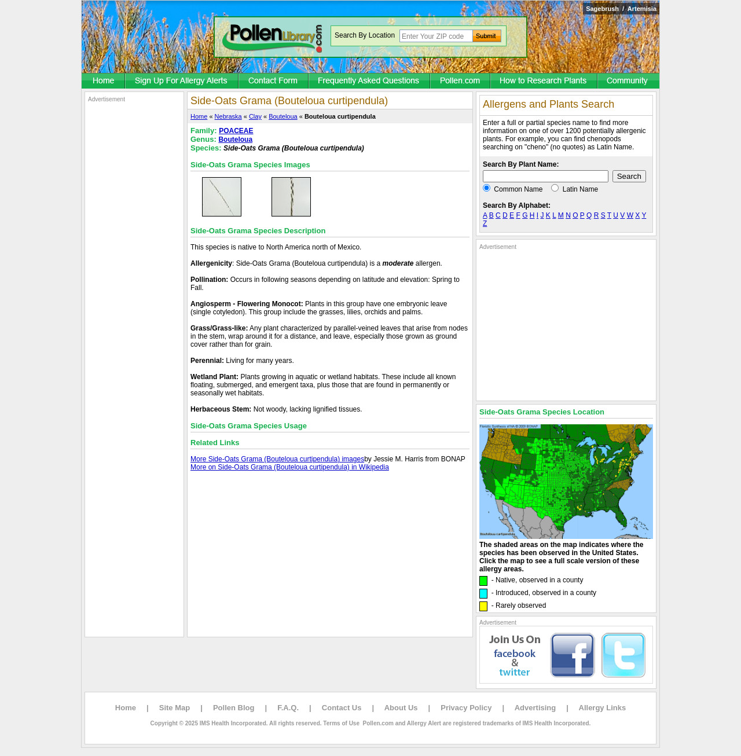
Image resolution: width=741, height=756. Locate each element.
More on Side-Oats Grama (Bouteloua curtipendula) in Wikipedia (289, 467)
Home (198, 116)
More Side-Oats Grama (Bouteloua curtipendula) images (277, 459)
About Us (401, 707)
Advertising (535, 707)
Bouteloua (283, 116)
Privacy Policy (466, 707)
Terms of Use (341, 723)
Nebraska (228, 116)
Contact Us (342, 707)
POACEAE (236, 131)
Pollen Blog (234, 707)
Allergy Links (602, 707)
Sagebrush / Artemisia (621, 8)
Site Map (174, 707)
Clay (255, 116)
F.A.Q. (288, 707)
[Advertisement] (134, 276)
